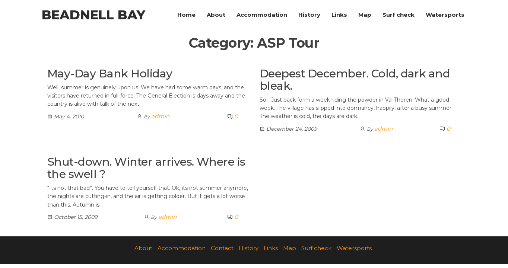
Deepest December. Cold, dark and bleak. (355, 80)
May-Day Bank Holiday (109, 73)
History (309, 14)
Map (364, 14)
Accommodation (261, 14)
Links (339, 14)
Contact (222, 248)
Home (186, 14)
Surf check (398, 14)
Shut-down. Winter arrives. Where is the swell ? (146, 168)
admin (160, 116)
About (216, 14)
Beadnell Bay (93, 15)
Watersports (445, 14)
